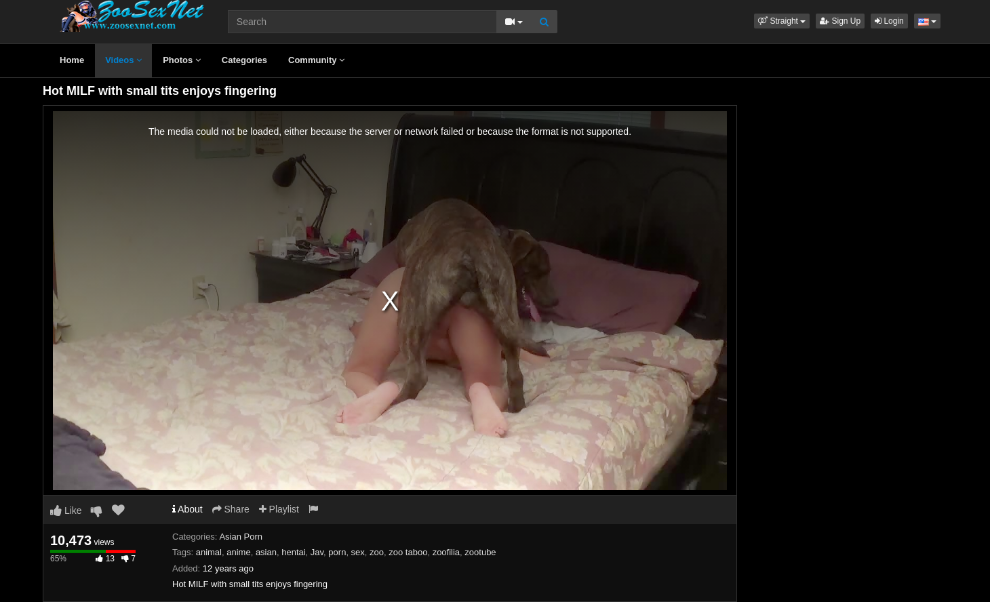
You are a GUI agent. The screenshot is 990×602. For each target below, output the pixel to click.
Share (231, 509)
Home (72, 60)
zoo (377, 552)
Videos (123, 60)
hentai (293, 552)
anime (238, 552)
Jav (317, 552)
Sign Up (840, 21)
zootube (480, 552)
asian (266, 552)
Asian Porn (240, 536)
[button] (782, 21)
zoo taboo (408, 552)
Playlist (279, 509)
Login (889, 21)
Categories (244, 60)
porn (337, 552)
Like (66, 510)
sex (358, 552)
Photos (182, 60)
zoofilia (446, 552)
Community (316, 60)
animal (209, 552)
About (187, 509)
